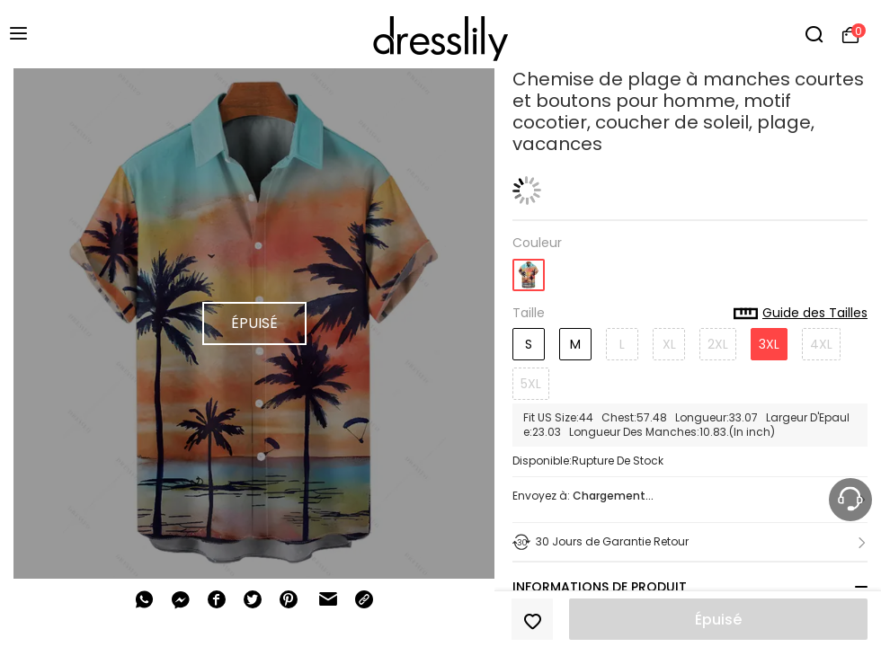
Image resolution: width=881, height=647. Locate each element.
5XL (531, 384)
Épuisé (718, 619)
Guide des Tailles (801, 314)
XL (669, 344)
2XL (717, 344)
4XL (821, 344)
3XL (769, 344)
